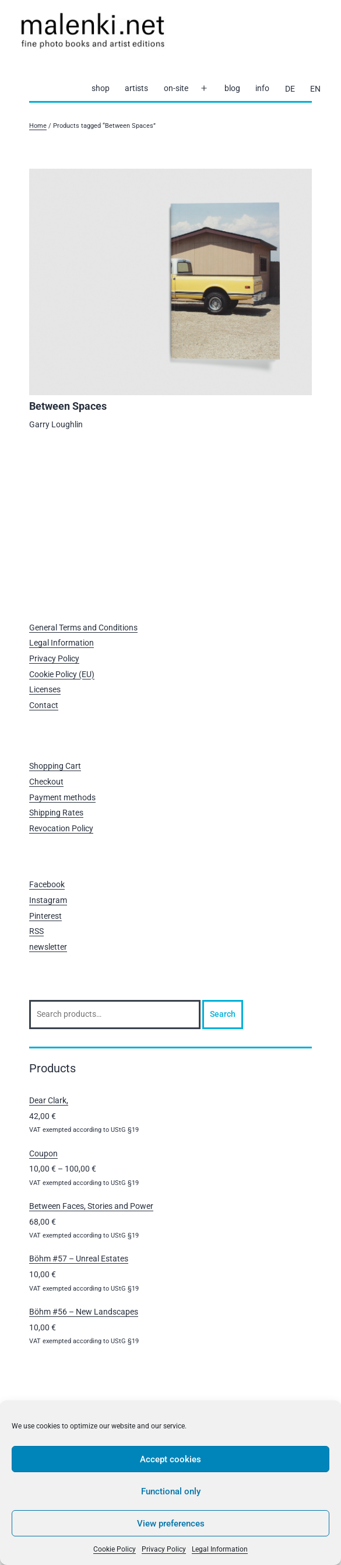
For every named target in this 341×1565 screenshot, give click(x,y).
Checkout (46, 781)
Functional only (171, 1491)
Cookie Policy (114, 1549)
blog (232, 88)
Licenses (45, 689)
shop (101, 88)
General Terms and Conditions (83, 627)
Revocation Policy (61, 828)
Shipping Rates (56, 812)
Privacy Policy (164, 1549)
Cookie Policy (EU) (61, 674)
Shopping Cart (55, 766)
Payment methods (62, 797)
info (262, 88)
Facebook (47, 884)
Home (38, 126)
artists (136, 88)
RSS (36, 931)
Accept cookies (170, 1459)
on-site (176, 88)
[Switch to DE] (289, 89)
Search (222, 1014)
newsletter (48, 946)
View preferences (171, 1523)
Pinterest (45, 916)
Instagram (48, 900)
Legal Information (220, 1549)
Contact (43, 705)
